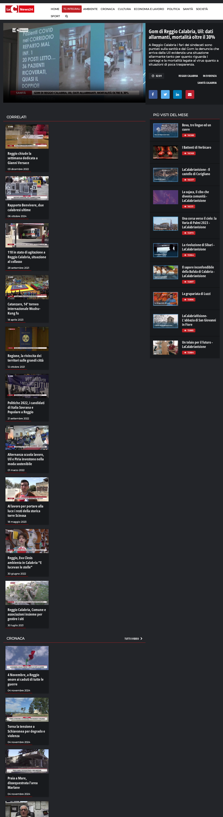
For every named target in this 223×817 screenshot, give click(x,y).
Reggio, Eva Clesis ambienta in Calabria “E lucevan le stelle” (26, 547)
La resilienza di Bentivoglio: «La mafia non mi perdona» (26, 802)
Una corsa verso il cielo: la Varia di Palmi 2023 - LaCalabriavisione (199, 222)
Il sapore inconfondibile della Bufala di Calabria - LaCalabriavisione (198, 271)
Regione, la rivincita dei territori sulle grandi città (25, 348)
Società (202, 9)
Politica (173, 9)
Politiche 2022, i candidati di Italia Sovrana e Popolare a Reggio (27, 396)
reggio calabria (188, 76)
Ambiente (90, 9)
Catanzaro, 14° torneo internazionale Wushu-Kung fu (26, 300)
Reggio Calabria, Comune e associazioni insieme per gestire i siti (25, 598)
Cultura (124, 9)
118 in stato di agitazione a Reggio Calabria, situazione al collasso (26, 249)
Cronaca (108, 9)
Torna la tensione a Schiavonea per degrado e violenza (25, 708)
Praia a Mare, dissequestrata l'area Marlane (27, 756)
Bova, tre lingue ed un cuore (196, 127)
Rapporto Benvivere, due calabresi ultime (24, 201)
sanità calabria (207, 83)
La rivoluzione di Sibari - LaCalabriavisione (198, 247)
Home (55, 9)
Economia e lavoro (149, 9)
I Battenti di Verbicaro (196, 147)
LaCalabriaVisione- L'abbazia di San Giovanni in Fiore (199, 320)
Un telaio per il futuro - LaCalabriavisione (197, 344)
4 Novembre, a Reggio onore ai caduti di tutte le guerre (27, 659)
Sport (55, 16)
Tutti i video (134, 621)
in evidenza (210, 76)
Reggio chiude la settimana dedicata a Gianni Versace (25, 155)
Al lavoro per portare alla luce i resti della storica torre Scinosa (27, 497)
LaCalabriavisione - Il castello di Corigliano (196, 171)
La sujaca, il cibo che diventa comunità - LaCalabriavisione (195, 196)
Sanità (188, 9)
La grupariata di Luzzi (196, 293)
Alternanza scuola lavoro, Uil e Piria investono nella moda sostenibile (27, 447)
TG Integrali (71, 8)
